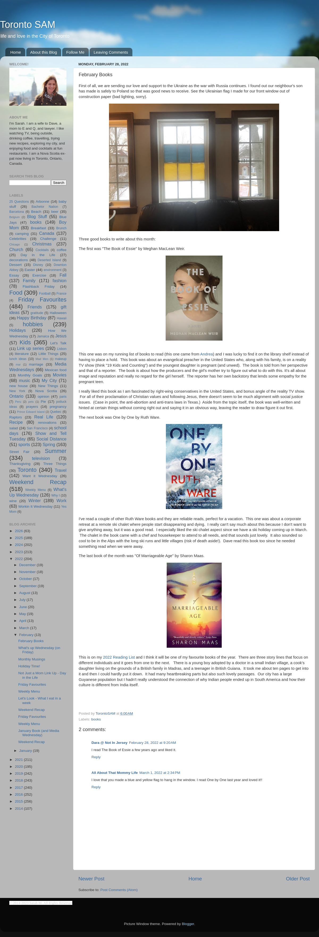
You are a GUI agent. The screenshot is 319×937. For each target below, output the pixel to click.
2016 (19, 794)
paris (63, 396)
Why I (55, 495)
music (24, 380)
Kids (25, 342)
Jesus (60, 335)
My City (49, 380)
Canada (46, 233)
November (28, 572)
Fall (63, 275)
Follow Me (75, 52)
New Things (48, 386)
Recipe (16, 422)
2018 (19, 780)
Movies (59, 374)
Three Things (55, 464)
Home (15, 52)
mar (18, 364)
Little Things (48, 354)
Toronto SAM (27, 24)
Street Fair (19, 452)
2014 (19, 809)
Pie (43, 402)
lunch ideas (17, 359)
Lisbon (61, 349)
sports (24, 444)
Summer (55, 451)
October (26, 579)
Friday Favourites (42, 299)
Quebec (55, 412)
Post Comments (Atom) (119, 890)
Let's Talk (58, 343)
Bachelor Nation (45, 207)
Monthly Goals (30, 375)
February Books (31, 641)
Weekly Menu (35, 490)
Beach (36, 212)
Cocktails (42, 250)
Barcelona (16, 212)
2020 (19, 767)
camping (22, 234)
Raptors (15, 417)
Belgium (14, 217)
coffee (61, 250)
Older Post (298, 878)
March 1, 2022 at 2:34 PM (159, 773)
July (23, 600)
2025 (19, 538)
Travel (60, 470)
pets (30, 401)
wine (13, 501)
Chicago (14, 244)
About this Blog (43, 52)
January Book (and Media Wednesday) (38, 733)
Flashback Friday (38, 287)
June (23, 607)
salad (13, 428)
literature (22, 354)
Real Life (43, 416)
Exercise (39, 275)
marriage (36, 364)
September (28, 586)
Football (45, 293)
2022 (19, 559)
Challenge (48, 239)
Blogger (188, 924)
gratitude (37, 313)
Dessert (15, 265)
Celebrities (17, 239)
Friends (34, 306)
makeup (60, 359)
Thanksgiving (20, 464)
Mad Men (42, 359)
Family (29, 280)
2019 (19, 773)
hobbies (33, 324)
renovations (47, 423)
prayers (32, 407)
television (41, 458)
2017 (19, 788)
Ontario (16, 396)
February (27, 635)
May (23, 614)
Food (15, 292)
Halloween (58, 313)
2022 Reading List (119, 657)
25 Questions (19, 201)
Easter (29, 270)
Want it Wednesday (39, 476)
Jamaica (43, 336)
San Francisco (37, 428)
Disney (38, 265)
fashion (59, 280)
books (96, 719)
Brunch (61, 228)
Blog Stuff (37, 216)
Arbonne (42, 201)
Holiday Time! (29, 666)
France (61, 293)
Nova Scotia (46, 391)
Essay (14, 275)
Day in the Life (37, 255)
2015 (19, 801)
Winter (34, 500)
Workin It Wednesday (35, 506)
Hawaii (61, 318)
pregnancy (58, 407)
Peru (18, 401)
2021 (19, 760)
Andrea (206, 354)
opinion (43, 396)
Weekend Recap (37, 482)
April (23, 621)
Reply (96, 757)
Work (61, 500)
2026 (19, 531)
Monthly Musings (31, 659)
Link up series (30, 348)
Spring (49, 444)
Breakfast (38, 228)
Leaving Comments (111, 52)
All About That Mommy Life (114, 773)
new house (18, 386)
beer (54, 212)
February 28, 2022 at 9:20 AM (152, 743)
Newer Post (91, 878)
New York (17, 391)
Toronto (27, 470)
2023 (19, 552)
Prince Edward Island (31, 411)
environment (52, 270)
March (24, 628)
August (25, 593)
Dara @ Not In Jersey (109, 743)
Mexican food (56, 370)
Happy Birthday (31, 317)
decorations (18, 260)
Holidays (17, 330)
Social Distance (51, 438)
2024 (19, 545)
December (28, 565)
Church (16, 249)
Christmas (42, 243)
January (26, 751)
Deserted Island (49, 260)
